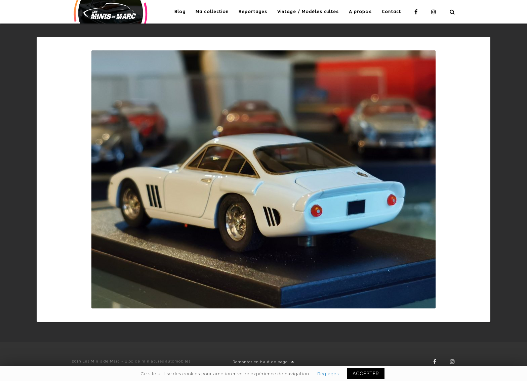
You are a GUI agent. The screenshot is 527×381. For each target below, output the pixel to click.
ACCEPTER (366, 373)
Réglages (328, 373)
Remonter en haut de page (263, 362)
